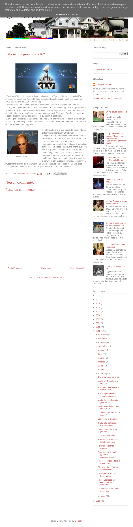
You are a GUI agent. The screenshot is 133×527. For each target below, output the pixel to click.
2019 (98, 303)
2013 (98, 327)
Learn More (62, 14)
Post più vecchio (77, 268)
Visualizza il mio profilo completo (107, 98)
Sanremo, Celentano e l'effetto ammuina (108, 440)
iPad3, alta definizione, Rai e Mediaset (108, 424)
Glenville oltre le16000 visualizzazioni (108, 468)
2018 (98, 307)
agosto (101, 350)
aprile (101, 366)
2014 (98, 323)
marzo (101, 370)
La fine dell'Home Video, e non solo (108, 490)
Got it (75, 14)
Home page (46, 268)
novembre (103, 338)
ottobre (101, 342)
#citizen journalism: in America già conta (107, 395)
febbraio (102, 373)
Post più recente (15, 268)
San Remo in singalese (108, 419)
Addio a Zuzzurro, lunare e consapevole (116, 202)
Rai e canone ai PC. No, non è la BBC (108, 407)
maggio (101, 362)
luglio (101, 354)
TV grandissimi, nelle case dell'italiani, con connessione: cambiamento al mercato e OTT (116, 138)
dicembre (102, 334)
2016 (98, 315)
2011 (98, 501)
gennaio (102, 496)
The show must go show (108, 377)
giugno (101, 358)
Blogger (78, 521)
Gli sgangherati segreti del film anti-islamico (115, 224)
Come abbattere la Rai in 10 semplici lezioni (115, 158)
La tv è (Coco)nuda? (107, 435)
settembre (103, 346)
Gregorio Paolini (104, 85)
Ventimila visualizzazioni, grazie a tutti (109, 401)
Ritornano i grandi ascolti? (106, 447)
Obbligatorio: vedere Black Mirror (107, 474)
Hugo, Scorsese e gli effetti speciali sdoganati (107, 482)
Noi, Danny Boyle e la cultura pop (115, 245)
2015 (98, 319)
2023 (98, 296)
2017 (98, 311)
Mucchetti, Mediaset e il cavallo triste (108, 388)
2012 (98, 331)
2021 (98, 299)
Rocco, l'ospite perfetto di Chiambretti (109, 462)
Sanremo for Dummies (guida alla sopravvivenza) (108, 454)
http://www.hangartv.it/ (102, 69)
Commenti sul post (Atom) (50, 277)
